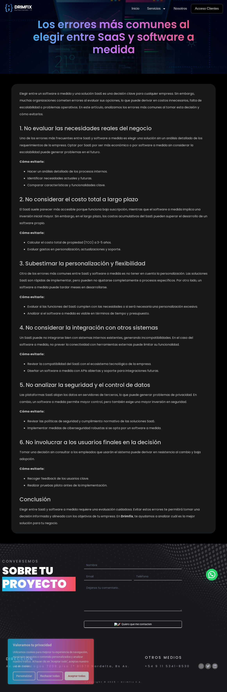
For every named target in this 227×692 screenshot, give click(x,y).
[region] (51, 661)
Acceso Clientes (207, 8)
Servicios (156, 8)
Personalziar (24, 676)
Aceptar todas (76, 676)
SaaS (27, 209)
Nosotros (180, 8)
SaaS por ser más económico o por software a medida (125, 145)
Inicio (135, 8)
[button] (212, 575)
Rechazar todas (50, 676)
